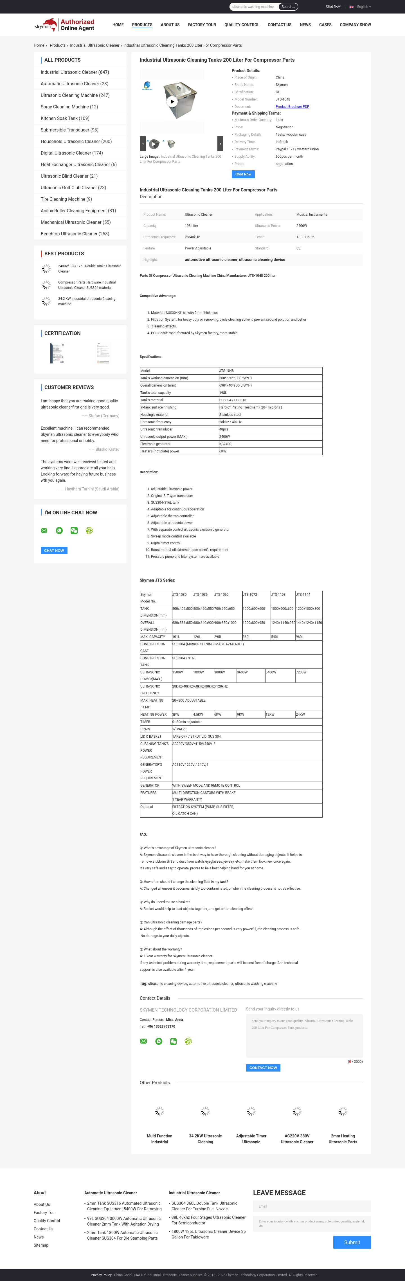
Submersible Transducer (65, 130)
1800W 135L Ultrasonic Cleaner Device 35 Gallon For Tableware (209, 1234)
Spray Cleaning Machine (65, 107)
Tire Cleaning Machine (63, 199)
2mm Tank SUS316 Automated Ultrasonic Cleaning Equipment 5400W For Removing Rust (124, 1207)
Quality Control (241, 25)
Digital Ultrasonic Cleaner (66, 153)
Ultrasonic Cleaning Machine (69, 95)
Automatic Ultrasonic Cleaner (70, 83)
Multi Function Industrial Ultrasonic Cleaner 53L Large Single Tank (159, 1139)
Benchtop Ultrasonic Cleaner (69, 233)
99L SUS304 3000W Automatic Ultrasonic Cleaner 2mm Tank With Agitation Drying (124, 1221)
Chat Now (333, 6)
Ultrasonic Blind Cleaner (65, 176)
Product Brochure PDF (292, 107)
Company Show (355, 25)
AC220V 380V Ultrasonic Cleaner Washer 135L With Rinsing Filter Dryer (297, 1139)
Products (142, 25)
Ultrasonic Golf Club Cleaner (69, 187)
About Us (170, 25)
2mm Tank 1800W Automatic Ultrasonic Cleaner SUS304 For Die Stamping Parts (122, 1235)
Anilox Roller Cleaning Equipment (74, 210)
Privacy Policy (101, 1275)
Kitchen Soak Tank (59, 118)
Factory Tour (202, 25)
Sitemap (41, 1245)
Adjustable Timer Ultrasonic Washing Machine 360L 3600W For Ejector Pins (251, 1139)
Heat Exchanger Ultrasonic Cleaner (75, 164)
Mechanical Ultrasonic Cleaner (71, 222)
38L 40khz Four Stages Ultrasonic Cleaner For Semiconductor (209, 1220)
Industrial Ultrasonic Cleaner (94, 45)
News (305, 25)
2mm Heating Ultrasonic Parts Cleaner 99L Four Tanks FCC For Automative (343, 1139)
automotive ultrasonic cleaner (211, 984)
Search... (288, 7)
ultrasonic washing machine (256, 984)
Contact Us (279, 25)
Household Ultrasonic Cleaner (70, 141)
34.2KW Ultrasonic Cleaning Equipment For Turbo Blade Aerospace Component (205, 1139)
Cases (325, 25)
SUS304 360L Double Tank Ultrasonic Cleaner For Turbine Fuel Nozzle (204, 1206)
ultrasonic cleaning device (167, 984)
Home (118, 25)
